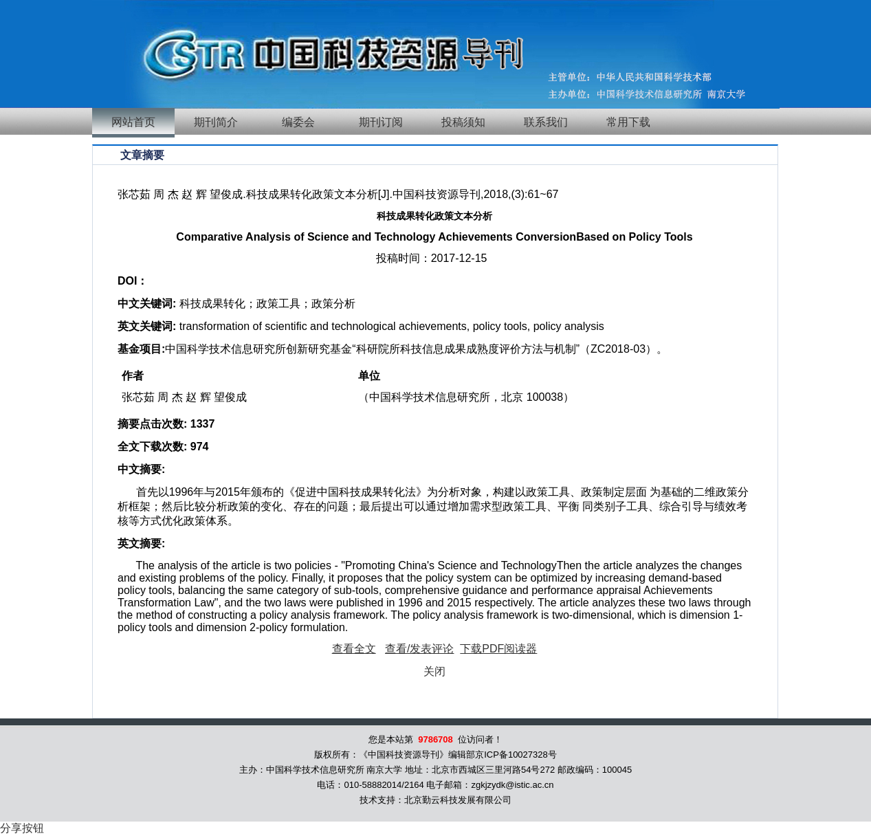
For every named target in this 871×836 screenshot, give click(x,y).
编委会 (298, 122)
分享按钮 (22, 828)
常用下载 (628, 122)
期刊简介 (216, 122)
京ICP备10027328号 (516, 754)
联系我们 (546, 122)
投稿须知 (463, 122)
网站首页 (133, 122)
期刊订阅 (381, 122)
